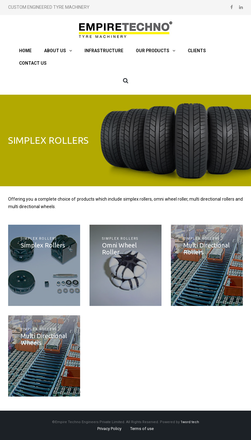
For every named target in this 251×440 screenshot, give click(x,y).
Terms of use (142, 428)
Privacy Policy (109, 428)
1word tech (190, 422)
